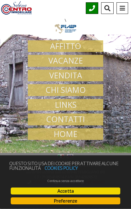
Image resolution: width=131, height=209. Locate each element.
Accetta (65, 191)
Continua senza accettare (65, 181)
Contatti (65, 119)
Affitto (65, 46)
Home (65, 134)
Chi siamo (66, 89)
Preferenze (65, 201)
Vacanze (65, 60)
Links (66, 104)
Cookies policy (61, 168)
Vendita (65, 75)
